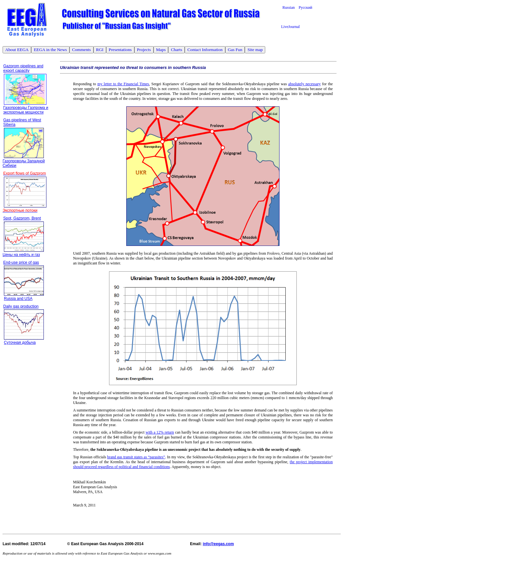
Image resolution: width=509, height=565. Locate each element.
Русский (305, 7)
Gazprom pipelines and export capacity (23, 68)
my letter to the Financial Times (123, 84)
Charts (176, 49)
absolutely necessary (304, 84)
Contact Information (204, 49)
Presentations (120, 49)
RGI (100, 49)
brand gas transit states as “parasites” (136, 457)
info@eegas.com (218, 544)
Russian (290, 7)
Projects (144, 49)
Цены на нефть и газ (21, 254)
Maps (161, 49)
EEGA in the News (50, 49)
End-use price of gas (21, 262)
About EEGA (17, 49)
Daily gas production (21, 306)
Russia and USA (18, 298)
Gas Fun (235, 49)
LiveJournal (290, 26)
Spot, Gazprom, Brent (22, 218)
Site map (255, 49)
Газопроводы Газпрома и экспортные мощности (25, 109)
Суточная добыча (20, 342)
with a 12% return (160, 432)
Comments (81, 49)
